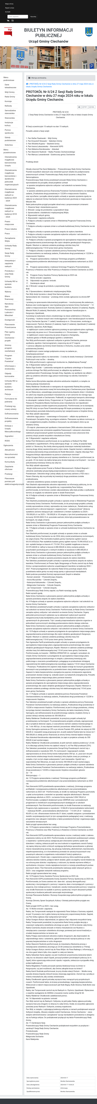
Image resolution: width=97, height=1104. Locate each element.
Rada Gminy (10, 97)
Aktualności (10, 450)
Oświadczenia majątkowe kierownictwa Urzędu (11, 161)
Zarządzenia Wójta (10, 239)
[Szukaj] (17, 16)
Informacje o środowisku (10, 367)
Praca (7, 233)
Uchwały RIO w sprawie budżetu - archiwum (11, 385)
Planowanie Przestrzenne (10, 326)
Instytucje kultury (9, 124)
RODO (7, 441)
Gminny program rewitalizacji (10, 348)
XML (91, 107)
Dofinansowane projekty (11, 419)
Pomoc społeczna (9, 131)
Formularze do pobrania (11, 400)
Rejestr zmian (9, 8)
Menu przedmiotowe (10, 151)
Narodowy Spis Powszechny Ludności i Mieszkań (10, 309)
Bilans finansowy (9, 297)
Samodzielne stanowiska (10, 112)
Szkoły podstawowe (10, 139)
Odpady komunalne (9, 375)
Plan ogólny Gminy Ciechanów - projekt (10, 336)
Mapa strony (9, 4)
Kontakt (7, 12)
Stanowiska (10, 118)
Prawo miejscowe (9, 223)
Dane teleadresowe (10, 86)
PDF (84, 107)
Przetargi (8, 474)
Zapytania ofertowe (9, 468)
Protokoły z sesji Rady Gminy (9, 274)
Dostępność (10, 320)
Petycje (8, 394)
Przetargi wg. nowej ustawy (10, 407)
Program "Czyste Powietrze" (9, 358)
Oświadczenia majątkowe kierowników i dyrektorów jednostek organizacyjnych (11, 177)
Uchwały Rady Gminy (11, 247)
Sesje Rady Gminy (9, 254)
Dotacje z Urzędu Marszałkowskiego (11, 429)
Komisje (8, 101)
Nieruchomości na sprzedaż (11, 455)
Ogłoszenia (8, 445)
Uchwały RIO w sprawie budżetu (11, 284)
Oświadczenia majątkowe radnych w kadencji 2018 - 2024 (11, 211)
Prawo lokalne (11, 229)
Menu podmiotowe (9, 78)
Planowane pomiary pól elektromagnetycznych (11, 481)
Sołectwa (9, 145)
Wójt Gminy (9, 92)
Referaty (8, 106)
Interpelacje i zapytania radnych (10, 263)
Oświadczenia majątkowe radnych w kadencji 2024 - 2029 (11, 195)
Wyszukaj (33, 16)
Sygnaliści (9, 436)
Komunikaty (10, 462)
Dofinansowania (11, 414)
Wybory (8, 292)
